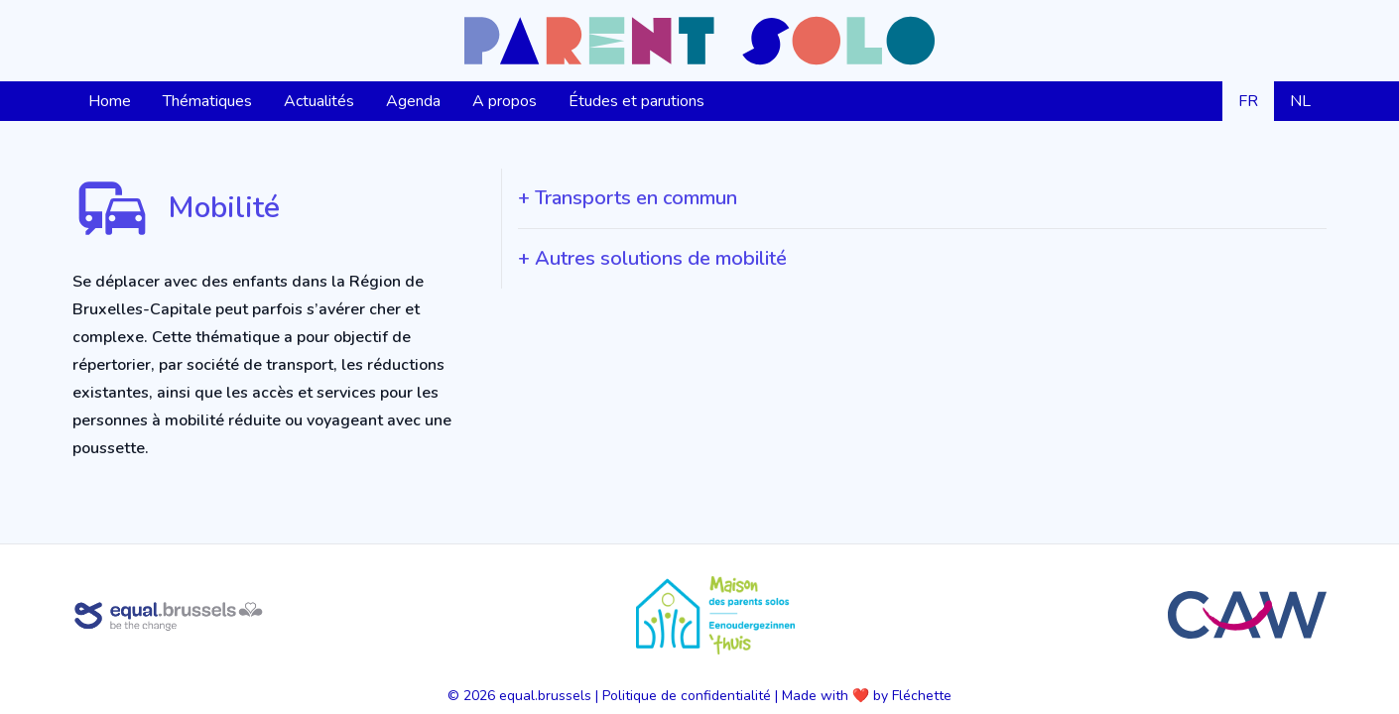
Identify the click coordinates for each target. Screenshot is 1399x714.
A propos (504, 101)
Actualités (319, 101)
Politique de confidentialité (686, 695)
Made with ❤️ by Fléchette (867, 695)
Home (109, 101)
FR (1248, 101)
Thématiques (207, 101)
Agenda (413, 101)
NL (1300, 101)
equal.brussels (545, 695)
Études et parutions (636, 101)
